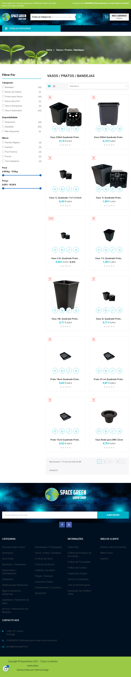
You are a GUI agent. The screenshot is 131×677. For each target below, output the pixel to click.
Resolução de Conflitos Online (79, 592)
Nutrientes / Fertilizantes (14, 564)
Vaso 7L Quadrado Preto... (109, 197)
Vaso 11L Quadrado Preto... (109, 258)
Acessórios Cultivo (44, 581)
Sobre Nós (73, 547)
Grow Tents (7, 558)
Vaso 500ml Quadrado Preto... (109, 137)
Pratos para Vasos (21, 96)
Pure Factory (21, 152)
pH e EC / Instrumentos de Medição (15, 610)
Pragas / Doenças (44, 576)
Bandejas (21, 87)
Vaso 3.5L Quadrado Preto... (65, 258)
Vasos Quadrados (21, 110)
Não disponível (21, 131)
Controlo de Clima (44, 558)
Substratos (7, 579)
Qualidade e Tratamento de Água (15, 601)
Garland (21, 147)
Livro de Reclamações (79, 585)
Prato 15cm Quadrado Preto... (65, 440)
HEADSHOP (40, 593)
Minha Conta (106, 553)
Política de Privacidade (79, 562)
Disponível (21, 122)
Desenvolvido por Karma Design (33, 670)
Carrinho (104, 558)
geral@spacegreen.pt (17, 646)
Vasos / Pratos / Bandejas (48, 553)
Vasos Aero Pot (21, 101)
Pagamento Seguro (77, 573)
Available (21, 126)
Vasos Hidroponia (21, 106)
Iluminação (7, 553)
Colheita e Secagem (45, 570)
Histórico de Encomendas (113, 547)
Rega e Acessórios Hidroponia (11, 592)
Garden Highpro (21, 142)
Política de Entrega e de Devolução (79, 554)
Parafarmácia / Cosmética (48, 587)
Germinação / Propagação (48, 547)
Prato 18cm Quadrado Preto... (65, 379)
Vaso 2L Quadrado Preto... (109, 319)
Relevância (98, 86)
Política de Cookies (77, 567)
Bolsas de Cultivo (21, 92)
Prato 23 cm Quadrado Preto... (109, 379)
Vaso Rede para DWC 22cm (109, 440)
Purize (21, 156)
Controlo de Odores (45, 564)
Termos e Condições (78, 579)
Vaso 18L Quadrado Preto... (65, 319)
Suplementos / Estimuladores (9, 572)
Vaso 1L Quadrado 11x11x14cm (65, 197)
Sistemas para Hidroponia (15, 585)
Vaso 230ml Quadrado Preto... (65, 137)
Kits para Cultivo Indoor (13, 547)
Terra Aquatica (21, 161)
